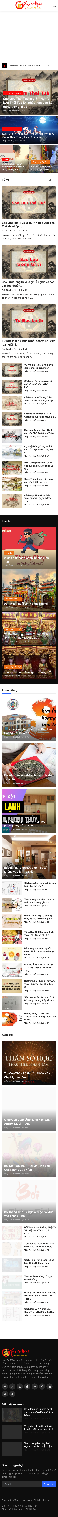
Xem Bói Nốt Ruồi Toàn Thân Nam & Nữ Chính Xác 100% (39, 1245)
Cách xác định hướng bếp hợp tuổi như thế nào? (40, 884)
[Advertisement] (29, 30)
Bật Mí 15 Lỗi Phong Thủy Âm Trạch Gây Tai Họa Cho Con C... (39, 984)
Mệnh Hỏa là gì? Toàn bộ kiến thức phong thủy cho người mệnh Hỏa (26, 65)
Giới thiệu (31, 1509)
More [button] (51, 180)
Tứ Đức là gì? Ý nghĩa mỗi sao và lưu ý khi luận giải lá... (29, 342)
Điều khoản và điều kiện (24, 1505)
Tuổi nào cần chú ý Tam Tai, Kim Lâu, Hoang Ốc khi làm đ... (28, 731)
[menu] (4, 5)
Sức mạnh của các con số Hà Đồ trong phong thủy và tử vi (39, 999)
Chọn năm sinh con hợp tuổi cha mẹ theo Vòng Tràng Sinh (13, 167)
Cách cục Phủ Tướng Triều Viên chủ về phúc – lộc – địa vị (39, 399)
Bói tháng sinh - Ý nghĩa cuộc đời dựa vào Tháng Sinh (28, 1213)
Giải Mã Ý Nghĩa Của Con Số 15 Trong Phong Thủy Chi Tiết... (39, 967)
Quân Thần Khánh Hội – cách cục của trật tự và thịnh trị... (39, 480)
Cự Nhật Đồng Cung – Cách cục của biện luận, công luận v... (39, 449)
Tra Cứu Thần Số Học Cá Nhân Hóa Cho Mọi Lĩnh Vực (27, 1075)
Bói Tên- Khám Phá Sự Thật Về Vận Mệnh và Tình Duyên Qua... (40, 1230)
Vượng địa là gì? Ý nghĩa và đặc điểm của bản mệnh (38, 366)
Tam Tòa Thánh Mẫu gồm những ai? (27, 672)
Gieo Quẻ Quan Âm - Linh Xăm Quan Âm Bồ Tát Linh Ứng (28, 1121)
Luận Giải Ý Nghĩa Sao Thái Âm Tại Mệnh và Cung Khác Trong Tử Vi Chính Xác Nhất (28, 135)
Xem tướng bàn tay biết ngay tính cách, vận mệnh (38, 1445)
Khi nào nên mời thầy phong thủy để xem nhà (28, 777)
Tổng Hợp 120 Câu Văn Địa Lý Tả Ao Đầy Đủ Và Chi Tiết (39, 933)
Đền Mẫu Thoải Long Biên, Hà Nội (26, 603)
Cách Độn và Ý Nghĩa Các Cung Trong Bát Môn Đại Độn (39, 1310)
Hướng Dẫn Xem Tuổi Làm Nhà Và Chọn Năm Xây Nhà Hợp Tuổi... (40, 1295)
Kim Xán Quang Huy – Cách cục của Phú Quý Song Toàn (39, 431)
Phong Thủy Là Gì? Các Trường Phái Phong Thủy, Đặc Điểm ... (40, 1016)
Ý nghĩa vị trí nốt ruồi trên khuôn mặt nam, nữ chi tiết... (40, 1428)
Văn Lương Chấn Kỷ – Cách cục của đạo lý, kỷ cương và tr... (38, 465)
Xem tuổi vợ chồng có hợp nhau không (38, 1278)
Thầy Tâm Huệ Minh (11, 110)
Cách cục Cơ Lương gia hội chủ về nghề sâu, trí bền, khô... (38, 384)
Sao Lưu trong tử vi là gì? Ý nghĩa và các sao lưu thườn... (28, 283)
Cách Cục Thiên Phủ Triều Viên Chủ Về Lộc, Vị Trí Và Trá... (37, 498)
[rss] (12, 1394)
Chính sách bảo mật (12, 1509)
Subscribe (49, 1484)
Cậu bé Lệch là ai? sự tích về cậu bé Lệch (42, 168)
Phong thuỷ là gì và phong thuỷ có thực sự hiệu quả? (38, 917)
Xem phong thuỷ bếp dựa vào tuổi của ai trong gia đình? (39, 901)
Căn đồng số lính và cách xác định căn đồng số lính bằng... (38, 1412)
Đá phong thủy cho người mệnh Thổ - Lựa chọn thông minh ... (39, 951)
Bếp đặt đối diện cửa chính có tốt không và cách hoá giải (26, 869)
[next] (54, 66)
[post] (29, 92)
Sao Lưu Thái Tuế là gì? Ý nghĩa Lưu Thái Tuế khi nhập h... (28, 224)
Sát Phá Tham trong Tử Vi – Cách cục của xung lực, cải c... (40, 415)
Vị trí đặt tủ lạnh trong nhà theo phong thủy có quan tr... (24, 823)
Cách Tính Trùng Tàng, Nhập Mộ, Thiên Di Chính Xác (39, 1261)
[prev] (49, 66)
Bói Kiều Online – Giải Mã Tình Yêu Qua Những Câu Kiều (27, 1167)
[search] (54, 5)
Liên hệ (5, 1505)
